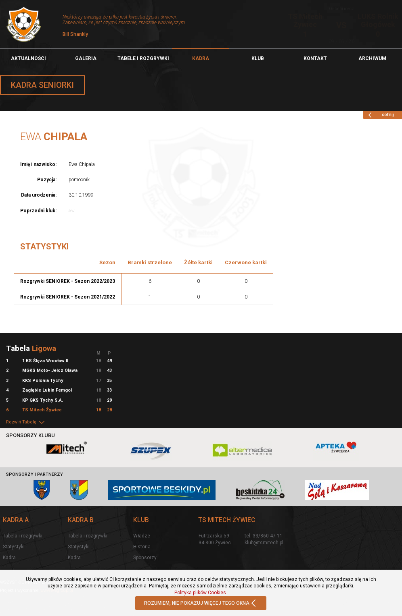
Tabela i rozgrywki (22, 536)
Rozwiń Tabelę (26, 422)
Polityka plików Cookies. (200, 592)
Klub (257, 58)
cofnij (380, 115)
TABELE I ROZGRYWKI (143, 58)
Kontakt (315, 58)
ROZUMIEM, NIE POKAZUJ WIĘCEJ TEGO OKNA (201, 603)
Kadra (200, 58)
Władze (141, 536)
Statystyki (14, 547)
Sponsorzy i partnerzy (34, 474)
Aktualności (28, 58)
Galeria (85, 58)
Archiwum (372, 58)
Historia (142, 547)
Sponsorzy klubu (30, 435)
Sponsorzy (145, 557)
